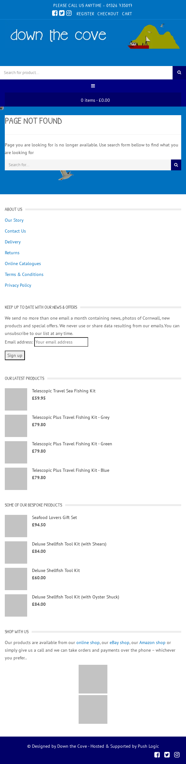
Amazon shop (152, 642)
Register (85, 14)
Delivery (13, 242)
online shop (88, 642)
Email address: (19, 342)
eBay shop (119, 642)
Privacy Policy (18, 285)
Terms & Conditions (24, 274)
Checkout (108, 14)
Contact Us (15, 231)
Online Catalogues (23, 263)
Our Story (14, 220)
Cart (127, 14)
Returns (12, 253)
